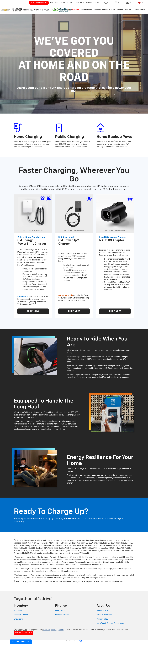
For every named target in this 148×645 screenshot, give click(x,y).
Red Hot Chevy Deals (39, 3)
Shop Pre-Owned (21, 615)
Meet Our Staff (103, 610)
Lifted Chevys (86, 10)
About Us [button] (128, 10)
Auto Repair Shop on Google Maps (110, 623)
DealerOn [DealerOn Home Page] (46, 630)
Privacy (61, 630)
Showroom (18, 619)
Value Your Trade (62, 615)
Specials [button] (97, 10)
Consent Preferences (20, 642)
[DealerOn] (20, 630)
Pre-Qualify (60, 610)
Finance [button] (120, 10)
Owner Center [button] (139, 10)
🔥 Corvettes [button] (73, 10)
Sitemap (54, 630)
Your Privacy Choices (74, 641)
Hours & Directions (104, 615)
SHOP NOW (33, 311)
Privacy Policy (102, 619)
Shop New (18, 610)
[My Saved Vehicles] (142, 3)
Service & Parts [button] (108, 10)
